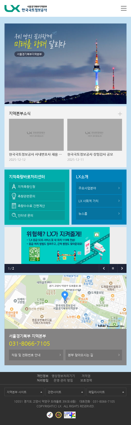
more (120, 114)
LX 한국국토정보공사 (25, 9)
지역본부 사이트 (16, 392)
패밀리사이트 (97, 392)
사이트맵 (124, 8)
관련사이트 (54, 392)
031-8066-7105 (104, 401)
